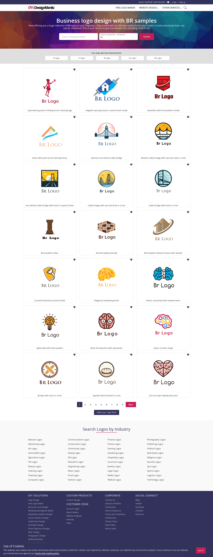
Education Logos (75, 461)
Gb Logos (158, 57)
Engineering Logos (76, 465)
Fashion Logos (75, 479)
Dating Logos (74, 452)
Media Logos (114, 474)
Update (146, 36)
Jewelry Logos (114, 465)
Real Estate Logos (155, 452)
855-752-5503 (159, 2)
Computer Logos (36, 479)
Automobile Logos (36, 452)
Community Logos (76, 448)
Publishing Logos (155, 443)
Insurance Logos (115, 461)
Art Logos (32, 448)
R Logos (82, 57)
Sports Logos (153, 470)
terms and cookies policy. (47, 553)
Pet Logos (32, 461)
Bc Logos (132, 57)
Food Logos (73, 474)
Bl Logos (107, 57)
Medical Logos (114, 479)
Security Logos (154, 461)
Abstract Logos (35, 439)
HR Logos (72, 456)
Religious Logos (154, 456)
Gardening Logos (116, 452)
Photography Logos (156, 439)
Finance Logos (114, 439)
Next (130, 404)
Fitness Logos (114, 443)
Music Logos (74, 470)
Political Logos (154, 448)
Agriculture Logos (36, 456)
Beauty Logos (34, 465)
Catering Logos (35, 470)
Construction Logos (77, 443)
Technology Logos (155, 479)
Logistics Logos (154, 474)
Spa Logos (152, 465)
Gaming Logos (114, 448)
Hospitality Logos (116, 456)
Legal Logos (113, 470)
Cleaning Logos (35, 474)
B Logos (56, 57)
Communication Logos (78, 439)
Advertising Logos (36, 443)
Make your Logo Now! (106, 411)
